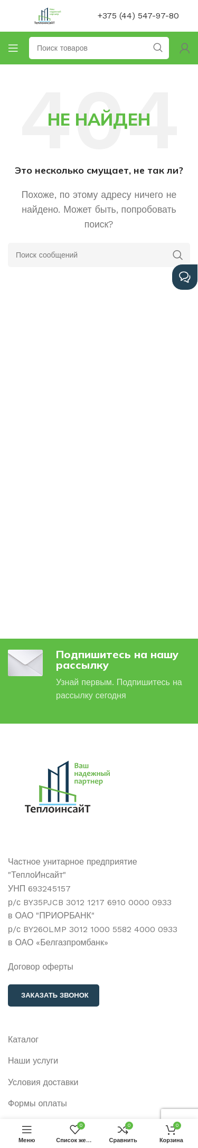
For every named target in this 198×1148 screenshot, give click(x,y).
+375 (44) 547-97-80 (138, 16)
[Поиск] (99, 255)
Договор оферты (40, 967)
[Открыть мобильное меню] (13, 48)
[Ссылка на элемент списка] (99, 1040)
